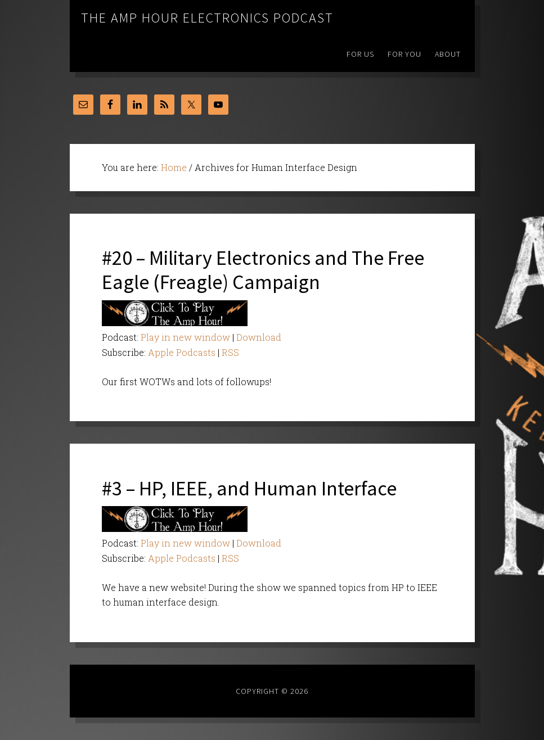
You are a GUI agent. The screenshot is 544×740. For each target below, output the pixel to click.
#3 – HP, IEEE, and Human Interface (249, 488)
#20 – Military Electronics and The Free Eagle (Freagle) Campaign (263, 270)
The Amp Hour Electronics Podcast (207, 17)
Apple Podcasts (181, 352)
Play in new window (185, 337)
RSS (230, 352)
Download (258, 337)
